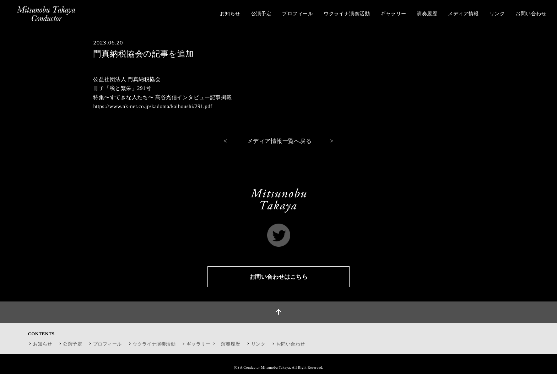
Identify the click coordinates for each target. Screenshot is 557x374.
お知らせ (42, 344)
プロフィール (107, 344)
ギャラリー (201, 344)
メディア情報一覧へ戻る (279, 141)
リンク (258, 344)
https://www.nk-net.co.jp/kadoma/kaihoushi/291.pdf (152, 106)
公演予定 (72, 344)
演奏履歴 (230, 344)
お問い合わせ (290, 344)
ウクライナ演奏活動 (154, 344)
